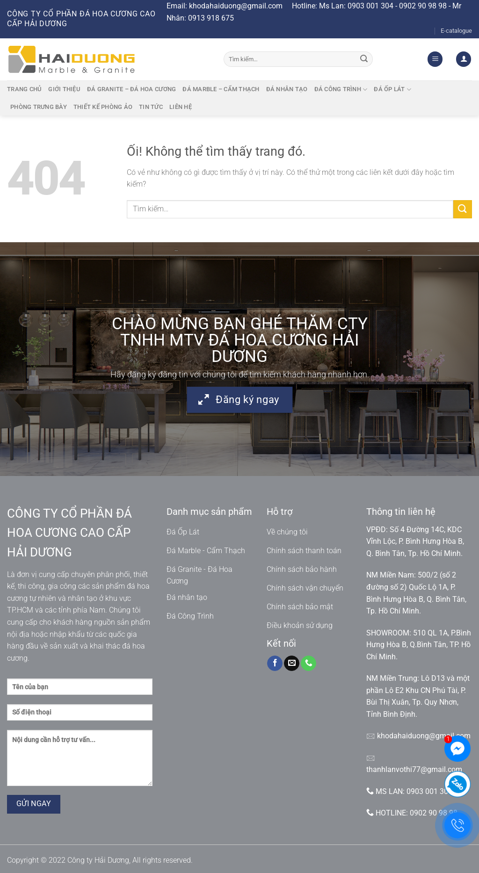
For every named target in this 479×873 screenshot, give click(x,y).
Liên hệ (180, 106)
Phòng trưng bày (38, 106)
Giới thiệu (64, 89)
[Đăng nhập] (463, 59)
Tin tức (151, 106)
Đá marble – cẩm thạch (220, 89)
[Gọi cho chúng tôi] (308, 663)
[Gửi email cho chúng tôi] (291, 663)
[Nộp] (364, 59)
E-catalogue (456, 30)
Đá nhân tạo (287, 89)
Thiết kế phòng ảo (102, 106)
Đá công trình (341, 89)
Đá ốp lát (392, 89)
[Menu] (435, 59)
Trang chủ (24, 89)
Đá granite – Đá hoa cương (131, 89)
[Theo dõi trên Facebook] (275, 663)
